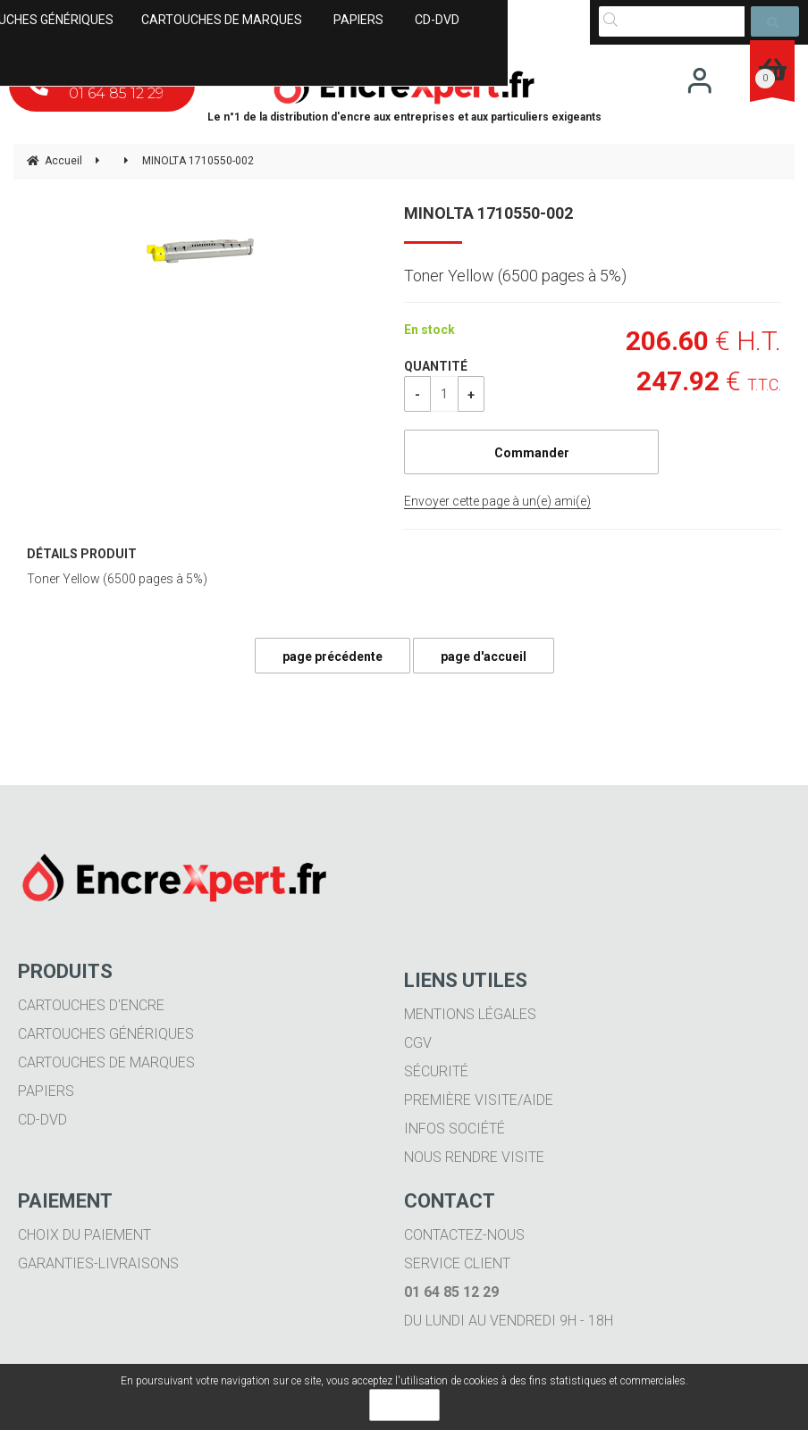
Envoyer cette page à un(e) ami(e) (497, 501)
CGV (418, 1042)
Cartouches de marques (106, 1062)
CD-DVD (42, 1119)
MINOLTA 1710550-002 (488, 213)
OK (404, 1405)
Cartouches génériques (106, 1033)
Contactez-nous (464, 1234)
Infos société (454, 1128)
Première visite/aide (478, 1099)
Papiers (46, 1091)
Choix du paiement (84, 1234)
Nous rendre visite (474, 1157)
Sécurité (436, 1071)
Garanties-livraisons (98, 1263)
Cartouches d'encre (91, 1005)
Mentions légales (470, 1014)
